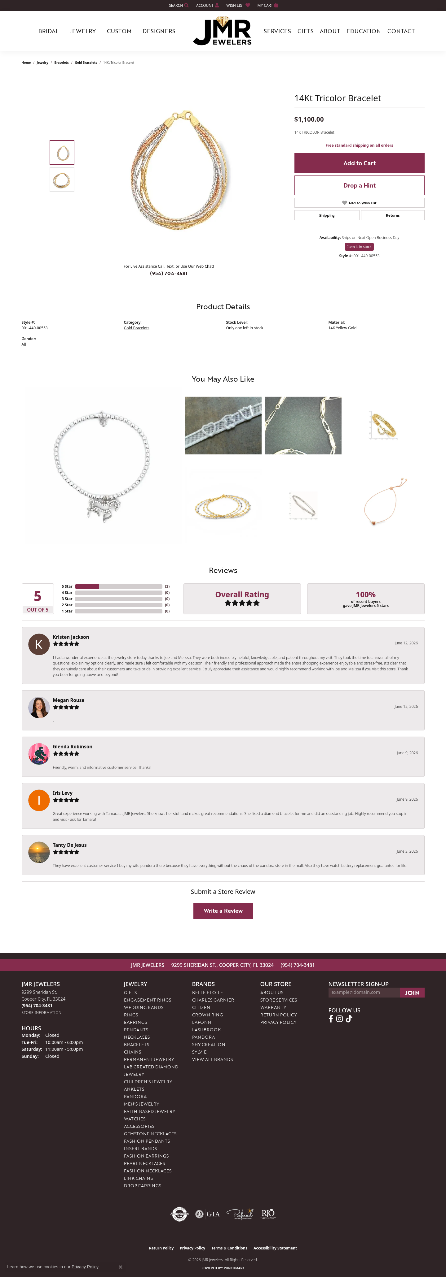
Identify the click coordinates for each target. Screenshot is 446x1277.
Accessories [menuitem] (139, 1126)
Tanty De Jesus (70, 845)
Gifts (306, 31)
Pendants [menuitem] (136, 1029)
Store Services (278, 1000)
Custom (119, 31)
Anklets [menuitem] (134, 1089)
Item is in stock (359, 246)
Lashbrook (206, 1029)
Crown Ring (207, 1014)
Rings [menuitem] (131, 1014)
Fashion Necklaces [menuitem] (147, 1170)
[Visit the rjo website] (268, 1214)
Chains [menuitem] (132, 1052)
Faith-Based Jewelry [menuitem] (149, 1111)
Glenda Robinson (73, 746)
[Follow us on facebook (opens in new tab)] (331, 1019)
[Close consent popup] (120, 1267)
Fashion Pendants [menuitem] (147, 1141)
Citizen (201, 1007)
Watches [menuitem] (134, 1118)
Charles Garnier (213, 1000)
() (167, 586)
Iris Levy (63, 793)
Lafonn (201, 1022)
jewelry (42, 62)
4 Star (67, 592)
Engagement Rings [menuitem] (147, 1000)
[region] (170, 166)
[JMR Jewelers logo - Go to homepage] (223, 30)
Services (277, 31)
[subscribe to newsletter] (412, 993)
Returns (393, 215)
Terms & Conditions (229, 1248)
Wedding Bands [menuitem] (143, 1007)
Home (26, 62)
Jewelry (83, 31)
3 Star (67, 598)
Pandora (203, 1037)
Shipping (326, 215)
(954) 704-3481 (169, 273)
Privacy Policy (278, 1022)
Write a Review (223, 911)
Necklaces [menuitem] (137, 1037)
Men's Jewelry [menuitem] (141, 1104)
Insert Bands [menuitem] (140, 1148)
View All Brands (212, 1059)
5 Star (67, 586)
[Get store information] (42, 1012)
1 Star (67, 611)
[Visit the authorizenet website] (179, 1214)
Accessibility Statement (275, 1248)
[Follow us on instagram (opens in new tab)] (339, 1019)
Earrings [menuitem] (135, 1022)
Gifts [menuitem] (130, 992)
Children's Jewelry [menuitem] (148, 1081)
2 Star (67, 605)
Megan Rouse (69, 700)
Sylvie (199, 1052)
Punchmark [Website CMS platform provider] (234, 1268)
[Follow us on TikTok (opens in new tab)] (349, 1019)
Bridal (48, 31)
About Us (271, 992)
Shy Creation (208, 1044)
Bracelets (61, 62)
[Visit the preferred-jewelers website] (240, 1214)
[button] (178, 5)
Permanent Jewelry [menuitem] (149, 1059)
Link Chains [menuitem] (138, 1178)
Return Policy (278, 1014)
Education (364, 31)
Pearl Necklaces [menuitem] (144, 1163)
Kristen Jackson (71, 637)
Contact (401, 31)
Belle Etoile (207, 992)
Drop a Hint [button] (359, 185)
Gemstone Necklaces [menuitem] (150, 1133)
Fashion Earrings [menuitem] (146, 1156)
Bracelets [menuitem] (136, 1044)
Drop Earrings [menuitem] (142, 1185)
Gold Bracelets (86, 62)
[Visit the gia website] (207, 1214)
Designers (159, 31)
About (330, 31)
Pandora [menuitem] (135, 1096)
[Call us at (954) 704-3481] (37, 1005)
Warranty (273, 1007)
